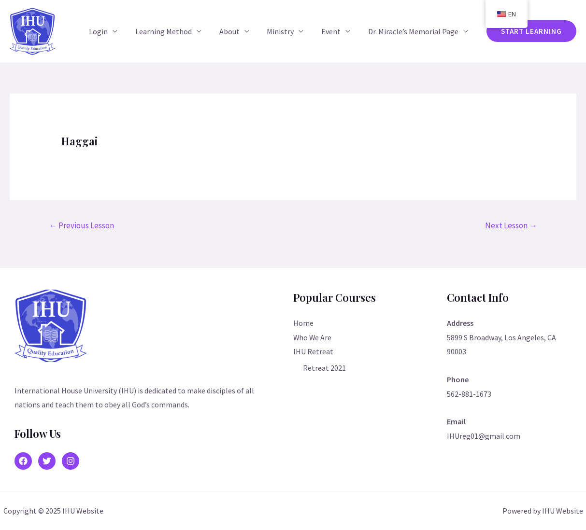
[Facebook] (23, 461)
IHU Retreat (313, 351)
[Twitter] (47, 461)
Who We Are (312, 337)
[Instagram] (70, 461)
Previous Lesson (81, 225)
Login (110, 31)
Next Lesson (511, 225)
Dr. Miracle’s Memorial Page (414, 31)
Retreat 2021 (324, 368)
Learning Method (173, 31)
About (237, 31)
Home (303, 323)
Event (334, 31)
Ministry (286, 31)
